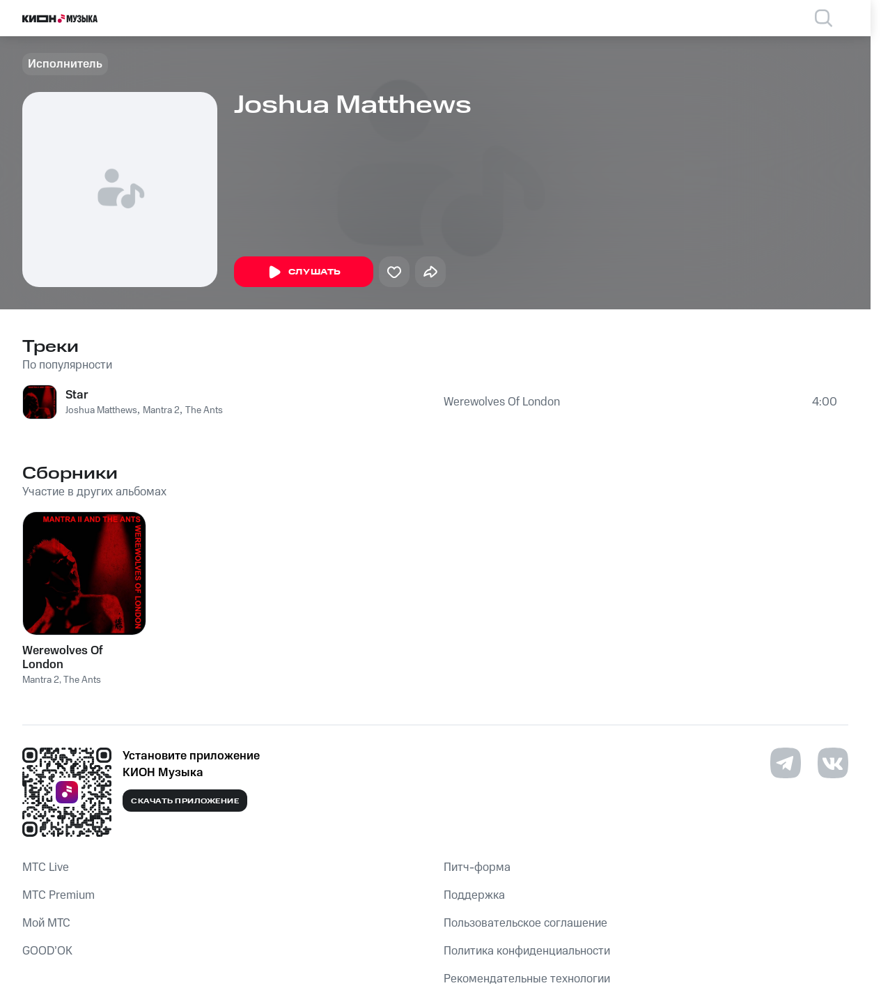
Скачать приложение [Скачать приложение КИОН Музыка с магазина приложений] (185, 801)
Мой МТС (46, 923)
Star (76, 395)
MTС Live (45, 867)
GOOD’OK (47, 951)
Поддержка (474, 895)
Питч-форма (477, 867)
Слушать (303, 272)
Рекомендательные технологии (527, 979)
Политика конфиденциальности (527, 951)
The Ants (204, 410)
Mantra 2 (161, 410)
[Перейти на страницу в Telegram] (785, 763)
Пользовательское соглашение (525, 923)
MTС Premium (58, 895)
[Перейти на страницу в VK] (833, 763)
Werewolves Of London (502, 402)
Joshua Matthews (101, 410)
